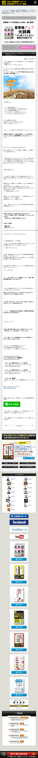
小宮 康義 (11, 492)
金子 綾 (10, 487)
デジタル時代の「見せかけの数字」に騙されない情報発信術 (19, 725)
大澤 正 (27, 496)
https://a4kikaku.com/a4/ (9, 388)
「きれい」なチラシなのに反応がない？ (17, 742)
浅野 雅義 (11, 478)
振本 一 (10, 483)
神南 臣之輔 (27, 487)
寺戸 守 (27, 500)
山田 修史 (11, 509)
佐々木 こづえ (11, 500)
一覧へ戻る (19, 425)
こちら (18, 64)
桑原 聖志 (28, 492)
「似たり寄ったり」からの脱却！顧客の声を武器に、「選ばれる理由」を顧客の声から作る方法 (19, 737)
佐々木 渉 (28, 505)
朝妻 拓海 (28, 478)
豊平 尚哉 (11, 505)
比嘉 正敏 (28, 483)
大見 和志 (11, 496)
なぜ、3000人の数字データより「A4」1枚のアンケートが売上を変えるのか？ (19, 731)
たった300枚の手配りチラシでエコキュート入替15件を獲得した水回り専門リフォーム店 (19, 719)
